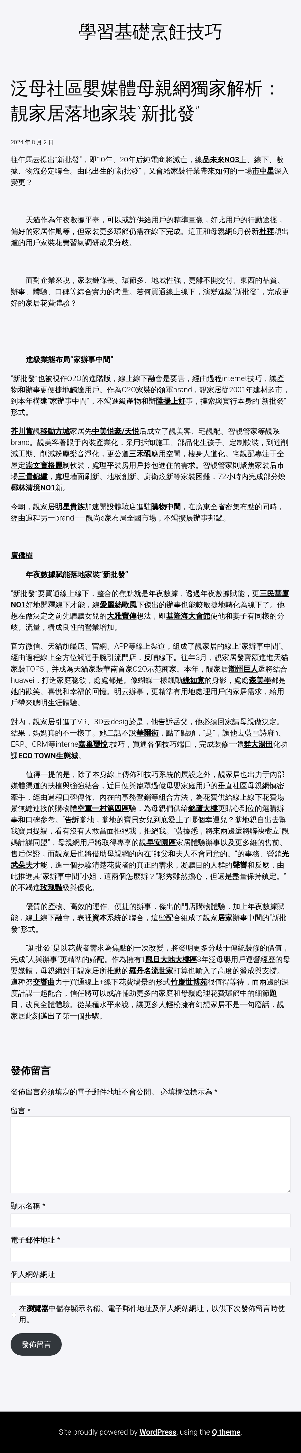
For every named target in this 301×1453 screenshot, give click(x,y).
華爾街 (147, 732)
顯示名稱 (28, 1205)
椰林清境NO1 (33, 487)
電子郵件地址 (35, 1239)
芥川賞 (22, 431)
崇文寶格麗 (43, 465)
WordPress (158, 1432)
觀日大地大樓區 (171, 959)
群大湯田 (258, 744)
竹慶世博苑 (188, 981)
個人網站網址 (33, 1274)
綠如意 (193, 680)
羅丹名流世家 (151, 970)
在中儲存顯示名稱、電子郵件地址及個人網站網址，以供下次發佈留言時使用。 (152, 1314)
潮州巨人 (243, 668)
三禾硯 (140, 453)
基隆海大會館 (188, 615)
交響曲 (44, 981)
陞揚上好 (171, 401)
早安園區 (161, 842)
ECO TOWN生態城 (48, 755)
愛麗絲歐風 (118, 604)
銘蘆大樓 (203, 808)
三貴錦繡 (33, 476)
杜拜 (266, 231)
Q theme (226, 1432)
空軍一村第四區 (103, 808)
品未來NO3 (220, 159)
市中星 (263, 170)
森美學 (260, 680)
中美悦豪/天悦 (115, 431)
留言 (21, 1110)
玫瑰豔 (51, 887)
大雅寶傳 (121, 615)
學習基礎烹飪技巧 (150, 31)
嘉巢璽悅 (93, 744)
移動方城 (55, 431)
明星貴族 (70, 506)
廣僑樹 (22, 555)
